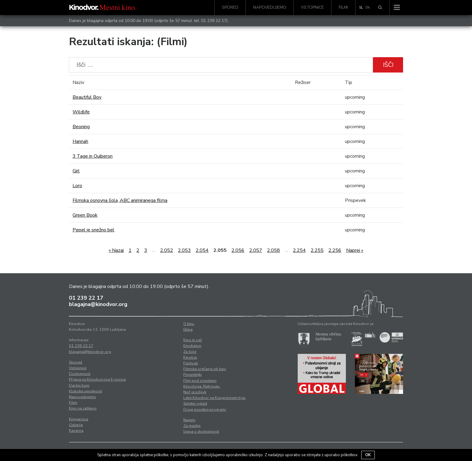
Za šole (189, 351)
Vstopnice (312, 7)
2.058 (273, 250)
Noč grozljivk (194, 392)
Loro (77, 185)
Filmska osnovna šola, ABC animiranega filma (120, 200)
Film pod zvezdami (199, 380)
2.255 (317, 250)
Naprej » (354, 250)
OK (368, 455)
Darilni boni (79, 385)
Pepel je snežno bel (93, 230)
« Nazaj (116, 250)
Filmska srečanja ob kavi (204, 369)
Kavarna (76, 430)
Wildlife (81, 112)
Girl (76, 171)
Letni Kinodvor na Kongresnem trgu (214, 398)
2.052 (166, 250)
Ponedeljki (192, 374)
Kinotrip (190, 357)
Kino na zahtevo (83, 408)
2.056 (237, 250)
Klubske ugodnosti (85, 391)
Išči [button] (388, 65)
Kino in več (192, 340)
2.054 (202, 250)
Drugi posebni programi (204, 409)
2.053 (184, 250)
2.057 (255, 250)
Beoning (81, 126)
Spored (230, 7)
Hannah (80, 141)
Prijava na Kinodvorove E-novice (97, 379)
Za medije (191, 426)
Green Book (85, 215)
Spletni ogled (195, 403)
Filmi (343, 7)
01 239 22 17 (213, 20)
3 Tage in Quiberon (93, 156)
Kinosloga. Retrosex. (201, 386)
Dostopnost (79, 373)
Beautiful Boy (87, 97)
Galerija (76, 425)
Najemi (189, 420)
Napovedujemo (269, 7)
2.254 (299, 250)
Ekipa (188, 329)
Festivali (190, 363)
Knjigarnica (78, 419)
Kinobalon (192, 345)
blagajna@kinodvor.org (98, 304)
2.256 (334, 250)
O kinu (188, 323)
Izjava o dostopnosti (201, 431)
